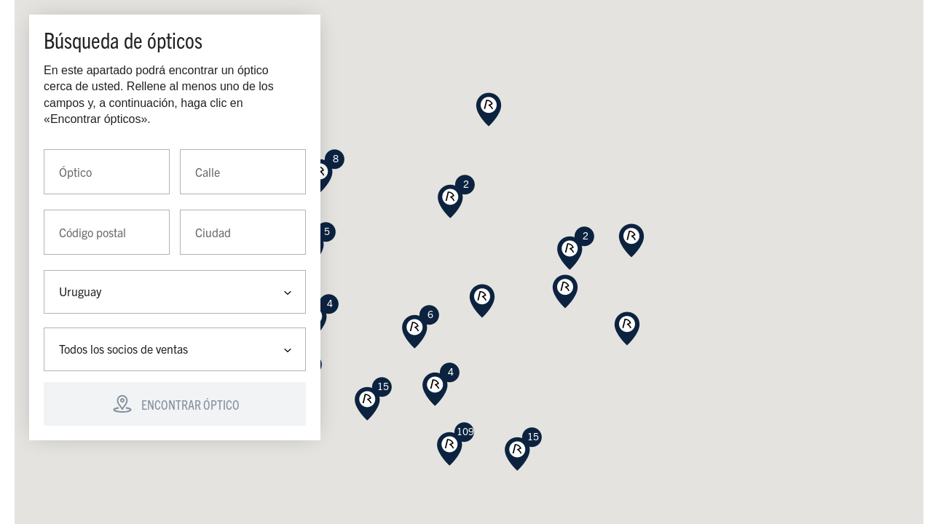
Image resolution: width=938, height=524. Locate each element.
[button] (565, 291)
